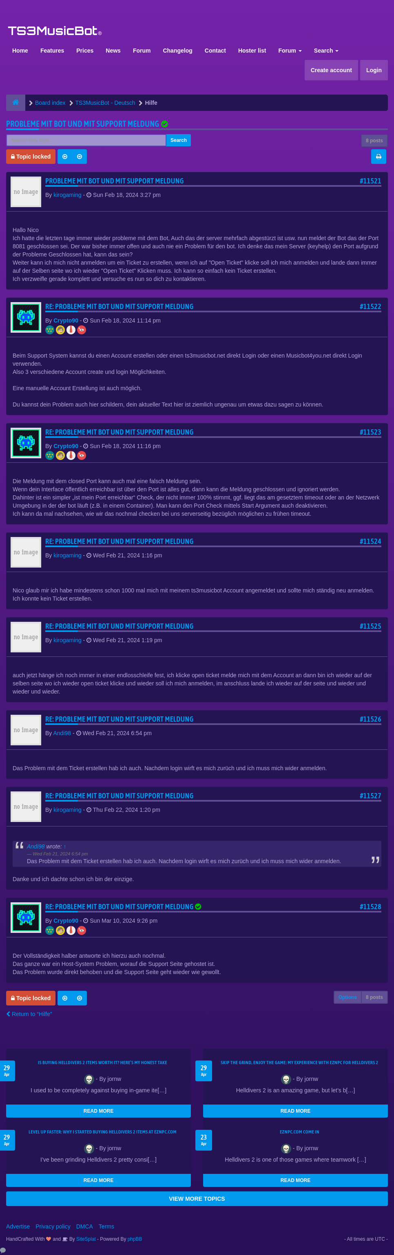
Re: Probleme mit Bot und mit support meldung (119, 306)
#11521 (370, 181)
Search (326, 50)
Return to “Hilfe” (29, 1014)
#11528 (370, 906)
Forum (142, 50)
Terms (106, 1226)
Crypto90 (65, 320)
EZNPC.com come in (299, 1132)
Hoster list (252, 50)
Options (348, 997)
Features (52, 50)
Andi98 (62, 733)
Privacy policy (53, 1226)
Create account (331, 70)
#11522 (370, 306)
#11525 (370, 626)
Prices (84, 50)
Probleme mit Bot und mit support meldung (82, 123)
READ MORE (98, 1111)
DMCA (84, 1226)
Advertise (18, 1226)
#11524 (370, 541)
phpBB (135, 1239)
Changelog (177, 50)
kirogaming (67, 195)
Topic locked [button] (31, 156)
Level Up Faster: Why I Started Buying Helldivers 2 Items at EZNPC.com (103, 1132)
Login (374, 70)
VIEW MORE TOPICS (197, 1198)
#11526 (370, 719)
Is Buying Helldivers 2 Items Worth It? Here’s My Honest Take (102, 1062)
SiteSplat (85, 1239)
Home (20, 50)
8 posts (374, 141)
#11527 (370, 795)
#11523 (370, 432)
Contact (215, 50)
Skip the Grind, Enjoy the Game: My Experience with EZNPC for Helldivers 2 (299, 1062)
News (113, 50)
